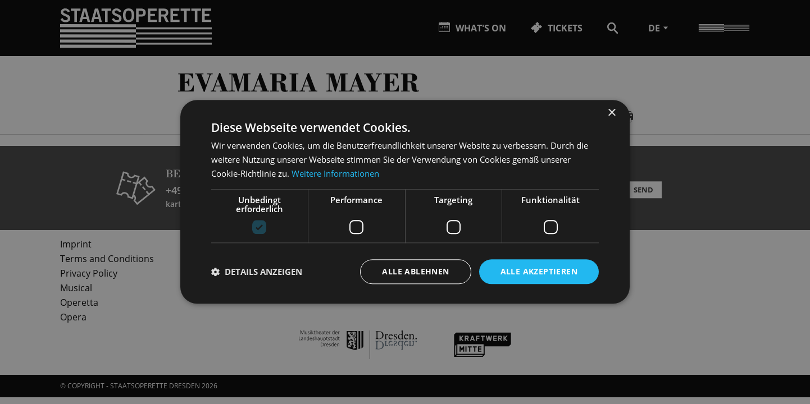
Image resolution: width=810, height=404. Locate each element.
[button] (256, 272)
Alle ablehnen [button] (415, 271)
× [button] (611, 113)
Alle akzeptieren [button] (538, 271)
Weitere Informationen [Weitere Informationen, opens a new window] (335, 173)
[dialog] (405, 202)
